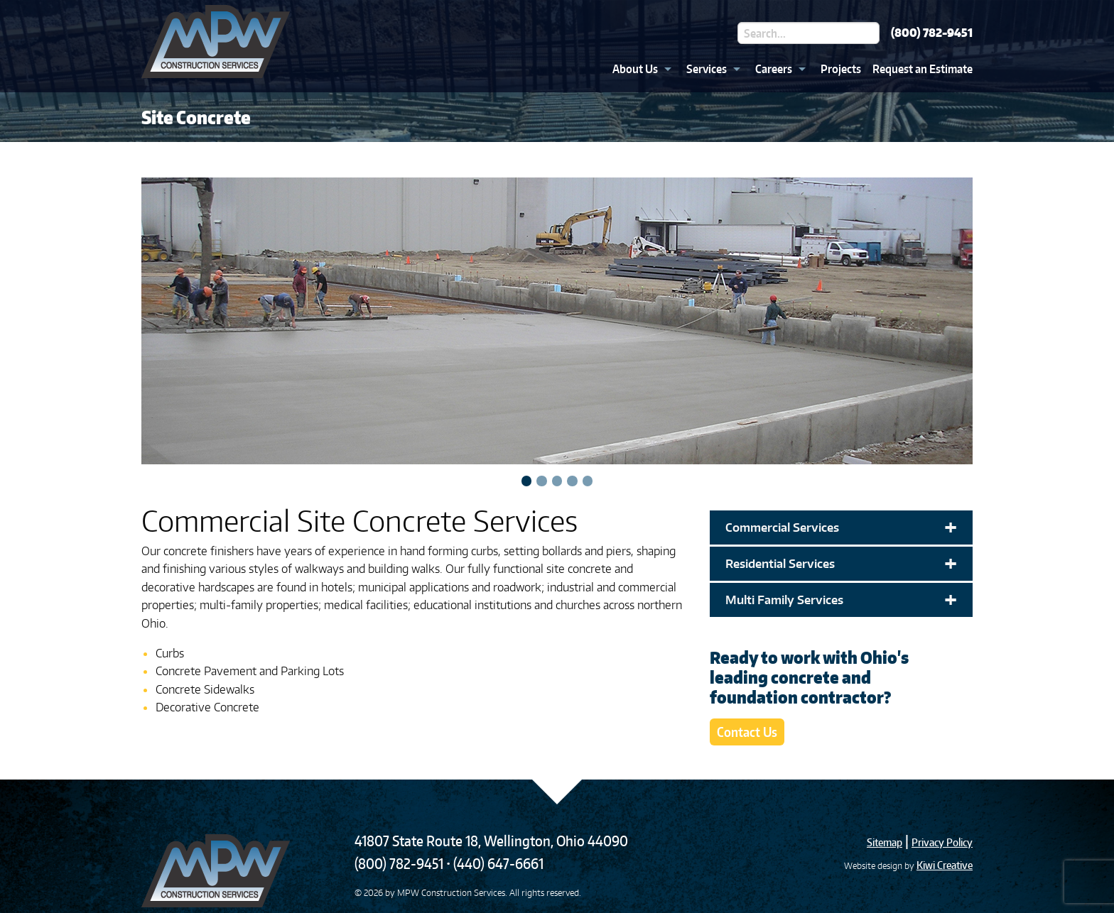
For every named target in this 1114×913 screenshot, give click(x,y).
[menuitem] (638, 68)
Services (706, 69)
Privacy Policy (942, 842)
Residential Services (841, 563)
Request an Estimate (922, 69)
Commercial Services (841, 527)
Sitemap (884, 842)
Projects (841, 69)
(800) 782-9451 (932, 33)
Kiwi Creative (944, 865)
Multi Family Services (841, 600)
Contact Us (747, 731)
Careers (773, 69)
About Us (635, 69)
